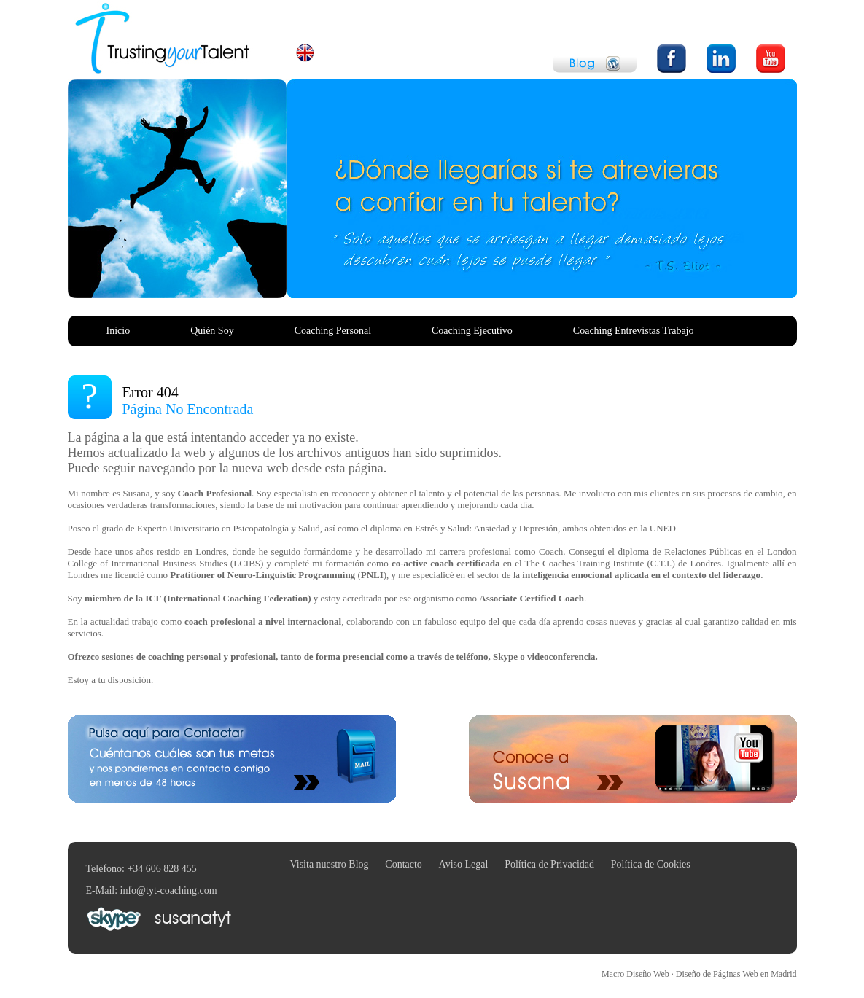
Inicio (118, 330)
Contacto (403, 864)
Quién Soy (212, 330)
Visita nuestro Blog (329, 864)
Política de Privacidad (549, 864)
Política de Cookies (650, 864)
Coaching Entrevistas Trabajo (633, 330)
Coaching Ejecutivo (472, 330)
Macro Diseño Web (699, 974)
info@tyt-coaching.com (168, 890)
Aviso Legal (464, 864)
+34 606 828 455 (161, 868)
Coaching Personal (333, 330)
